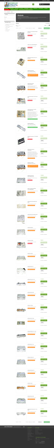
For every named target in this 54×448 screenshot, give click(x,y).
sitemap (28, 440)
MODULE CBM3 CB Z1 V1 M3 (32, 331)
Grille (47, 25)
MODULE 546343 (30, 253)
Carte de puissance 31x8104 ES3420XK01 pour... (32, 110)
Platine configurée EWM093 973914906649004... (32, 189)
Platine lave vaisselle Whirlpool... (32, 44)
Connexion (48, 0)
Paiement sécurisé (7, 29)
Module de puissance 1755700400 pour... (33, 137)
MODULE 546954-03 (31, 357)
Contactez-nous (44, 0)
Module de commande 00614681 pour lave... (33, 32)
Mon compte (37, 427)
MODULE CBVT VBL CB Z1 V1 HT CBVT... (32, 409)
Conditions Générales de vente (9, 26)
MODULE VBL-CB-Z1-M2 (31, 279)
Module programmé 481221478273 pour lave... (32, 124)
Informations (8, 22)
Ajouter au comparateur (44, 38)
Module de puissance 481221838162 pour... (31, 176)
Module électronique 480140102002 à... (31, 84)
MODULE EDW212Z (30, 266)
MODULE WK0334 (30, 227)
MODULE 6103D (30, 383)
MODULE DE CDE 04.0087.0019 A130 (32, 202)
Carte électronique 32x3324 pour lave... (33, 97)
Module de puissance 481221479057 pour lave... (32, 71)
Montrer (17, 25)
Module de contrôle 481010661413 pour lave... (32, 163)
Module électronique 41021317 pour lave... (32, 58)
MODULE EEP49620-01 (31, 370)
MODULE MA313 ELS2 (31, 318)
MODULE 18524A (30, 305)
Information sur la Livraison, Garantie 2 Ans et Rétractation (31, 434)
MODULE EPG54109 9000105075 (33, 214)
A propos (6, 28)
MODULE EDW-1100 (31, 344)
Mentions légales (7, 27)
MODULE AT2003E (30, 240)
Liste (49, 25)
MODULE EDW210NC (31, 292)
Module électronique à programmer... (31, 150)
